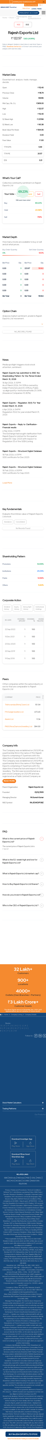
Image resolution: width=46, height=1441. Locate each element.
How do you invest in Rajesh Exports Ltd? (21, 894)
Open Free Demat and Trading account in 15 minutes (23, 1439)
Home (4, 18)
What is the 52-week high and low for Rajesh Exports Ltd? (19, 861)
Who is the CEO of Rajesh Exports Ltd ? (20, 905)
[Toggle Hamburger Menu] (44, 12)
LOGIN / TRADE (37, 8)
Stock (11, 18)
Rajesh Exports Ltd (21, 17)
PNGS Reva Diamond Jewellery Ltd (18, 726)
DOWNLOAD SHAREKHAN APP (24, 2)
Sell (38, 194)
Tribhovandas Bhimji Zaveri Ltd (17, 704)
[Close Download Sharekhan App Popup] (43, 1)
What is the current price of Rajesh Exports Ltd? (18, 840)
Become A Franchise (31, 5)
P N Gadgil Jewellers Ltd (14, 712)
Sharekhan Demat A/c (14, 47)
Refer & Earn (26, 8)
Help (40, 5)
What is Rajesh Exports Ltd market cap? (20, 873)
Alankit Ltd (9, 719)
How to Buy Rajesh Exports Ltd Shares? (20, 884)
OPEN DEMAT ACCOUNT (28, 13)
